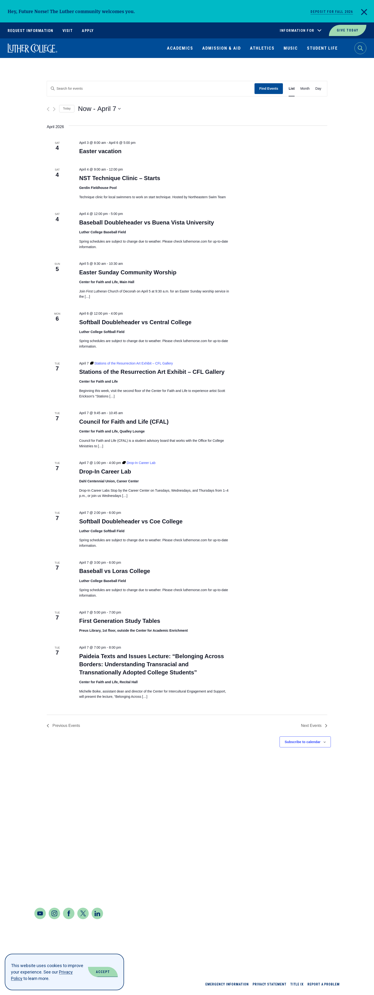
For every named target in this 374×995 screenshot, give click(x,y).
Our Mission (318, 874)
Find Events (268, 88)
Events (274, 891)
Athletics (262, 48)
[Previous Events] (48, 109)
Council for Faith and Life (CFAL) (124, 421)
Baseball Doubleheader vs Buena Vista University (146, 222)
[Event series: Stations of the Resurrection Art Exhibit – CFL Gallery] (131, 363)
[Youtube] (40, 913)
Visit (67, 30)
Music (291, 48)
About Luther (281, 822)
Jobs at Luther (322, 822)
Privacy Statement (269, 984)
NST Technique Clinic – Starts (119, 178)
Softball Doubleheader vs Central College (135, 322)
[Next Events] (54, 109)
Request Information (30, 30)
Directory (277, 874)
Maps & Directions (56, 867)
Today (67, 108)
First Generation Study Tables (119, 621)
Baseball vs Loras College (114, 571)
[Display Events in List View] (292, 88)
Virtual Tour (320, 891)
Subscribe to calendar (302, 742)
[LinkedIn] (97, 913)
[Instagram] (54, 913)
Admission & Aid (221, 48)
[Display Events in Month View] (305, 88)
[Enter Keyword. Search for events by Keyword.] (151, 88)
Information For (297, 30)
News (310, 840)
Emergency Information (227, 984)
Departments (281, 857)
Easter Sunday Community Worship (128, 272)
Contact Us (48, 880)
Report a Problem (323, 984)
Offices (313, 857)
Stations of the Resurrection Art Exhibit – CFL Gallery (151, 372)
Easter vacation (100, 151)
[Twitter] (83, 913)
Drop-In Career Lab (105, 471)
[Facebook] (68, 913)
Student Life (322, 48)
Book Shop (278, 840)
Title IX (297, 984)
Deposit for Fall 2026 (332, 12)
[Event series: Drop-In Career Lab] (139, 463)
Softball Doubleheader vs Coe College (130, 521)
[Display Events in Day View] (318, 88)
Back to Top (347, 803)
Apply (88, 30)
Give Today (347, 30)
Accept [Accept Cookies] (103, 972)
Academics (180, 48)
